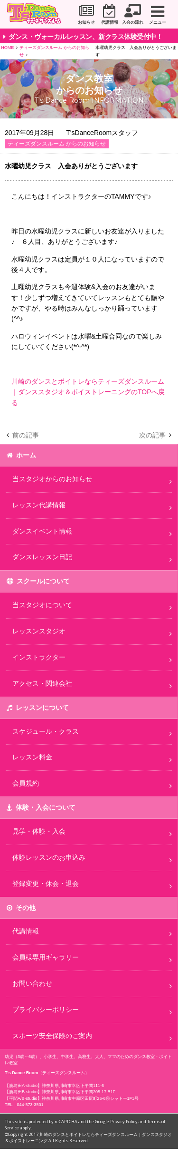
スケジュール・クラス (45, 731)
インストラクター (39, 657)
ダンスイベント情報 (42, 531)
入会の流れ (132, 22)
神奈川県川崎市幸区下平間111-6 (73, 1085)
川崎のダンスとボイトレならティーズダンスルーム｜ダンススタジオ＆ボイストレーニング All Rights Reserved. (88, 1137)
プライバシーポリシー (45, 1009)
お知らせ (86, 22)
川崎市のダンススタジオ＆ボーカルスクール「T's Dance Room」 (37, 14)
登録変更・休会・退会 (45, 883)
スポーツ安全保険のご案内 (52, 1035)
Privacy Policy (124, 1121)
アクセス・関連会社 (42, 683)
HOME (7, 47)
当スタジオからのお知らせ (52, 479)
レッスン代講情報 (39, 505)
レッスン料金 (32, 757)
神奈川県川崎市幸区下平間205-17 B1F (78, 1091)
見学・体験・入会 (39, 831)
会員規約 (25, 783)
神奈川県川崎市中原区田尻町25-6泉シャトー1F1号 (90, 1098)
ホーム (26, 455)
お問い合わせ (32, 983)
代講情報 (109, 22)
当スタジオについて (42, 605)
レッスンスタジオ (39, 631)
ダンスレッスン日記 (42, 557)
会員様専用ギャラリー (45, 957)
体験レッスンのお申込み (48, 857)
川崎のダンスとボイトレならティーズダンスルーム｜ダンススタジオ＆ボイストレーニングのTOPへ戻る (88, 392)
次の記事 (152, 435)
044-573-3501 (30, 1104)
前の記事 (25, 435)
